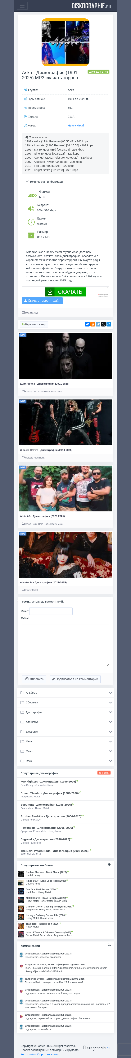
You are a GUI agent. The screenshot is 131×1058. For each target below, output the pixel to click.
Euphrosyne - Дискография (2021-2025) (44, 383)
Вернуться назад (34, 324)
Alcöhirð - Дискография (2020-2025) (42, 516)
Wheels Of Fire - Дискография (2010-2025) (46, 450)
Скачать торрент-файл (42, 300)
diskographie (91, 6)
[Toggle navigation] (22, 6)
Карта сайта (28, 1054)
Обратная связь (48, 1054)
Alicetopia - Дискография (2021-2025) (43, 582)
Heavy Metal (76, 125)
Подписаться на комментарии (75, 679)
